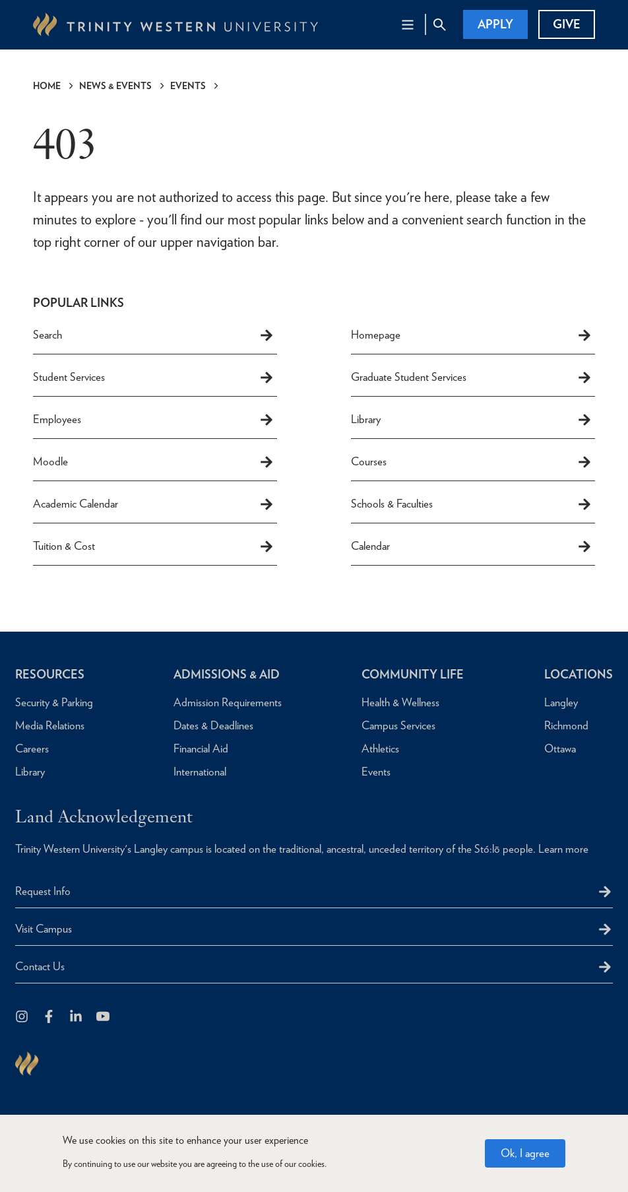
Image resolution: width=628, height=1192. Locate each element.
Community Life (412, 674)
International (199, 771)
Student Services (153, 377)
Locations (578, 674)
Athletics (380, 748)
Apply (495, 24)
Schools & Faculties (471, 504)
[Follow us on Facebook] (49, 1017)
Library (471, 420)
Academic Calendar (153, 504)
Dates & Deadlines (213, 725)
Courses (471, 462)
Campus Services (398, 725)
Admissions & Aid (226, 674)
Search (153, 335)
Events (188, 86)
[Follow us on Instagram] (22, 1017)
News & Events (115, 86)
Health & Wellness (400, 702)
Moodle (153, 462)
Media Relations (49, 725)
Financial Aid (200, 748)
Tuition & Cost (153, 546)
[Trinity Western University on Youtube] (103, 1017)
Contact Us (40, 966)
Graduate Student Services (471, 377)
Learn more (563, 848)
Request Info (43, 891)
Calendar (471, 546)
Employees (153, 420)
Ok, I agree (525, 1159)
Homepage (471, 335)
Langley (561, 702)
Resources (49, 674)
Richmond (566, 725)
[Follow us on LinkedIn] (76, 1017)
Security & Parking (54, 702)
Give (567, 24)
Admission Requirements (227, 702)
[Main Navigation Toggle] (408, 24)
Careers (32, 748)
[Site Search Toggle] (439, 24)
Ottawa (560, 748)
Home (47, 86)
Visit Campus (43, 928)
